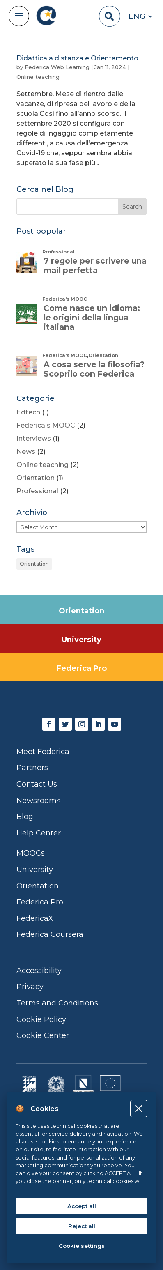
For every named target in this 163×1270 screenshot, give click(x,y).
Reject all (81, 1226)
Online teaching (38, 77)
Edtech (28, 412)
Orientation (35, 478)
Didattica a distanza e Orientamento (77, 58)
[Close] (138, 1108)
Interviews (33, 438)
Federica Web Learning (57, 67)
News (25, 452)
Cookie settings (82, 1245)
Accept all (81, 1206)
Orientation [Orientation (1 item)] (34, 564)
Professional (37, 491)
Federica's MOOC (45, 425)
